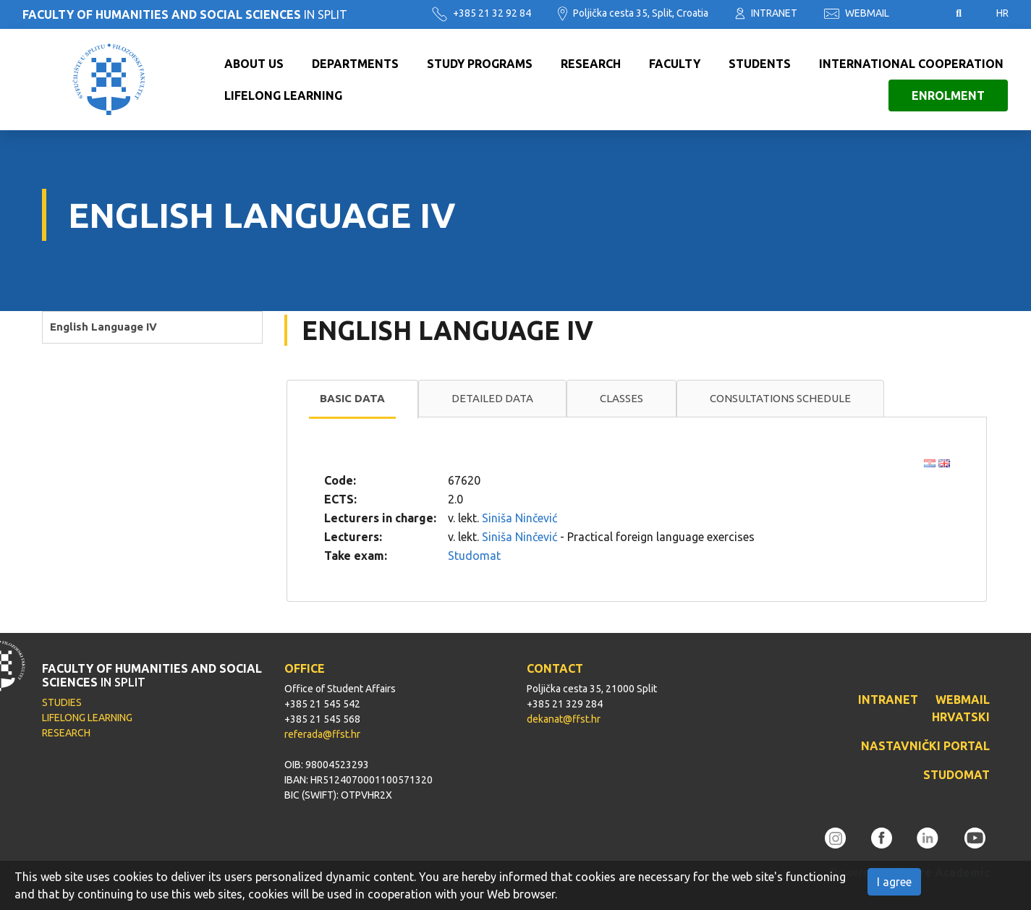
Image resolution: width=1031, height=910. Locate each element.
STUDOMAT (956, 774)
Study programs (480, 63)
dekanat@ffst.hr (564, 719)
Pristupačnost (922, 14)
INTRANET (766, 13)
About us (254, 63)
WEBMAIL (856, 13)
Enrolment (948, 95)
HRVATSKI (961, 716)
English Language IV (103, 326)
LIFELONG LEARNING (87, 717)
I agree (894, 881)
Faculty (674, 63)
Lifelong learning (283, 95)
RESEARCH (66, 733)
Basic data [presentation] (352, 398)
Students (760, 63)
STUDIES (62, 702)
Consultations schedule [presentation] (780, 398)
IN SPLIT (184, 14)
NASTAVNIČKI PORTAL (925, 745)
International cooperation (911, 63)
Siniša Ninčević (519, 517)
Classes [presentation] (621, 398)
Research (591, 63)
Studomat (474, 555)
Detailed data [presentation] (492, 398)
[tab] (352, 399)
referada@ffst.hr (322, 734)
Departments (355, 63)
